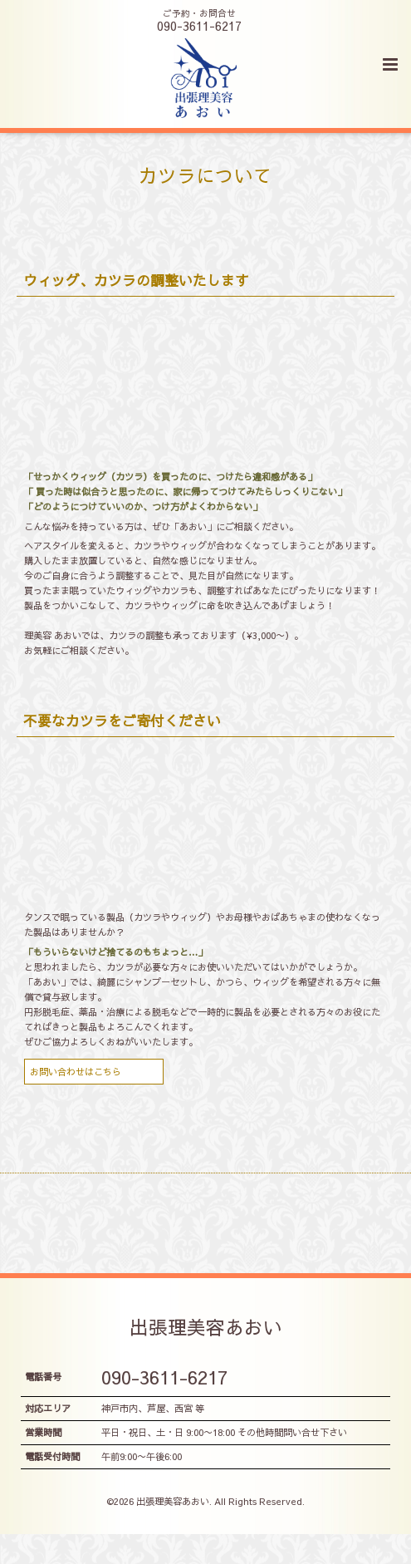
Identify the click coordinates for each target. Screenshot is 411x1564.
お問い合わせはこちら (75, 1071)
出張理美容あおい (206, 1326)
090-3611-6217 (164, 1376)
